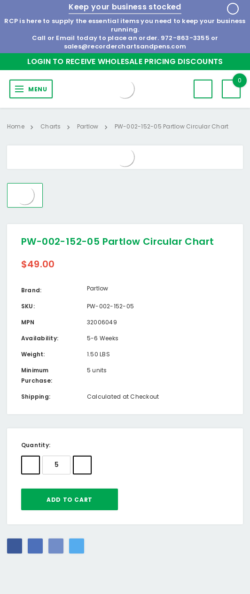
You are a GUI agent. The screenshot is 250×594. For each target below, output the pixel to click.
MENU (37, 89)
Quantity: (35, 445)
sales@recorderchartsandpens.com (125, 46)
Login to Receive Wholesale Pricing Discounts (125, 61)
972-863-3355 (185, 37)
